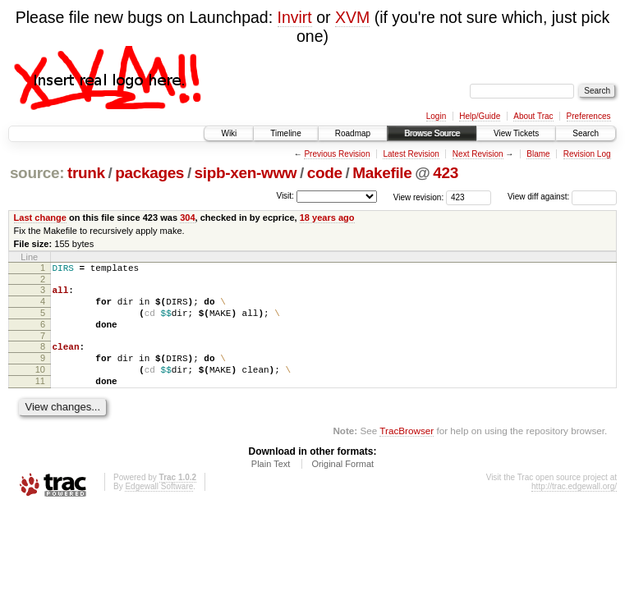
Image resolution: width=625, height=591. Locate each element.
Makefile (381, 172)
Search (585, 133)
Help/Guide (479, 116)
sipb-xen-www (246, 172)
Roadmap (352, 133)
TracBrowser (406, 452)
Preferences (589, 116)
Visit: (285, 195)
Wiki (229, 133)
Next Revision (478, 153)
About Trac (533, 116)
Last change (40, 217)
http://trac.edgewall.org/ (574, 508)
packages (149, 172)
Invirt (295, 17)
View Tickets (516, 133)
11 (40, 400)
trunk (86, 172)
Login (436, 116)
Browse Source (432, 133)
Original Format (342, 486)
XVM (352, 17)
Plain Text (271, 486)
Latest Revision (411, 153)
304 (187, 217)
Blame (537, 153)
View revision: (418, 196)
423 (445, 172)
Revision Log (587, 153)
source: (37, 172)
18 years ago (327, 217)
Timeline (285, 133)
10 (40, 387)
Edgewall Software (159, 508)
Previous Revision (337, 153)
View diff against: (562, 196)
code (324, 172)
